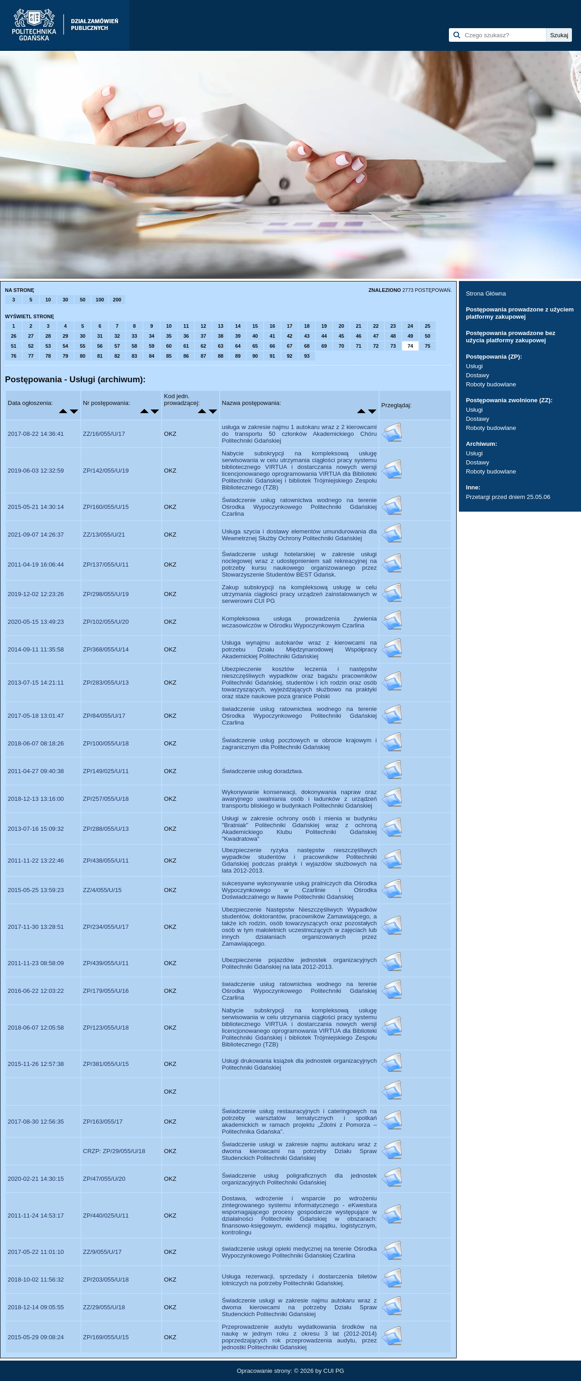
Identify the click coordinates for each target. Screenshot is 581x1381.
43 (307, 336)
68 (307, 346)
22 (376, 326)
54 (65, 346)
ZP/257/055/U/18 (106, 798)
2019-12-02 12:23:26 (36, 594)
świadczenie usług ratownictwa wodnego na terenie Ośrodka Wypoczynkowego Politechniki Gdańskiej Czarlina (299, 715)
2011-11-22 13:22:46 (36, 860)
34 (151, 336)
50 (82, 299)
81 (100, 356)
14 (238, 326)
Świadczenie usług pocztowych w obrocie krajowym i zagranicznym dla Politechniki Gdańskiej (299, 743)
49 (410, 336)
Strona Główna (486, 293)
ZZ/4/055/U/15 (102, 890)
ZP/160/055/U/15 (106, 506)
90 (255, 356)
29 (65, 336)
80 (82, 356)
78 (48, 356)
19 (324, 326)
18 (307, 326)
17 (289, 326)
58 (134, 346)
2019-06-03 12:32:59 (36, 470)
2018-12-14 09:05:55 (36, 1307)
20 (341, 326)
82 (117, 356)
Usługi (474, 366)
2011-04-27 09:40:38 (36, 771)
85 (169, 356)
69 (324, 346)
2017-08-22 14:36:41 (36, 433)
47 (376, 336)
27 (31, 336)
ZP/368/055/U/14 (106, 649)
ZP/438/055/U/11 (106, 860)
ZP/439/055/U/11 (106, 963)
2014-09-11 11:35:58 (36, 649)
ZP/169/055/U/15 (106, 1337)
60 (169, 346)
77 (31, 356)
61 (186, 346)
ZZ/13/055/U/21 (104, 534)
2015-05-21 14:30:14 (36, 506)
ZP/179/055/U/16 (106, 990)
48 (393, 336)
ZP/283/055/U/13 (106, 682)
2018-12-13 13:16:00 (36, 798)
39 (238, 336)
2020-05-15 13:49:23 (36, 621)
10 (48, 299)
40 (255, 336)
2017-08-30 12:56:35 (36, 1121)
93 (307, 356)
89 (238, 356)
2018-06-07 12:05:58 (36, 1027)
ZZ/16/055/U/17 (104, 433)
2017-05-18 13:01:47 (36, 715)
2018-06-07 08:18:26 (36, 743)
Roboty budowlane (491, 384)
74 (410, 346)
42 (289, 336)
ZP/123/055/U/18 (106, 1027)
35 (169, 336)
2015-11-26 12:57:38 (36, 1063)
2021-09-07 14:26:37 (36, 534)
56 (100, 346)
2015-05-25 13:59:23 (36, 890)
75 (427, 346)
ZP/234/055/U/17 (106, 926)
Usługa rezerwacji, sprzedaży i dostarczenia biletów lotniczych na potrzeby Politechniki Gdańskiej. (299, 1280)
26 (13, 336)
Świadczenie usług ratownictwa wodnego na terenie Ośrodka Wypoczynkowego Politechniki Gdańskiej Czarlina (299, 507)
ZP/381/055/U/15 (106, 1063)
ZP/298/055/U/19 (106, 594)
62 (203, 346)
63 (220, 346)
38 (220, 336)
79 (65, 356)
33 (134, 336)
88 (220, 356)
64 (238, 346)
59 (151, 346)
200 (117, 299)
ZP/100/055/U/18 (106, 743)
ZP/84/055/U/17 (104, 715)
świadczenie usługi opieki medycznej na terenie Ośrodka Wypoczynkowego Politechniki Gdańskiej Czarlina (299, 1252)
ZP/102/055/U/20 (106, 621)
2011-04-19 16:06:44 (36, 564)
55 (82, 346)
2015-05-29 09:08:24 (36, 1337)
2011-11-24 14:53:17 (36, 1215)
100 (100, 299)
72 (376, 346)
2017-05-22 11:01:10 (36, 1251)
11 (186, 326)
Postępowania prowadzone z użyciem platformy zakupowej (520, 313)
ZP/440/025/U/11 (106, 1215)
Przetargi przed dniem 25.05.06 (508, 496)
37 (203, 336)
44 (324, 336)
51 (13, 346)
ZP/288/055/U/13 (106, 828)
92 (289, 356)
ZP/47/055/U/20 (104, 1178)
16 (272, 326)
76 (13, 356)
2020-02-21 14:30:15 (36, 1178)
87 (203, 356)
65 (255, 346)
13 (220, 326)
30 (65, 299)
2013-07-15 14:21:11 (36, 682)
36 (186, 336)
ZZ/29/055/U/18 (104, 1307)
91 (272, 356)
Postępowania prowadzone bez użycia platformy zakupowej (510, 337)
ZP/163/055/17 (103, 1121)
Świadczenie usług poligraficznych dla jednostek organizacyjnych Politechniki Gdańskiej (299, 1179)
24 (410, 326)
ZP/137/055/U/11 (106, 564)
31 (100, 336)
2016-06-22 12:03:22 (36, 990)
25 (427, 326)
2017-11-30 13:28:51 (36, 926)
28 (48, 336)
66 (272, 346)
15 (255, 326)
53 (48, 346)
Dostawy (477, 375)
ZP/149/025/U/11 (106, 771)
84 (151, 356)
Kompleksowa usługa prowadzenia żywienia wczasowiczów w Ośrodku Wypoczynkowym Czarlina (299, 622)
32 (117, 336)
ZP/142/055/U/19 (106, 470)
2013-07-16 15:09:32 (36, 828)
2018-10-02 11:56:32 (36, 1279)
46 (358, 336)
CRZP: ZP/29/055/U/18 (114, 1151)
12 (203, 326)
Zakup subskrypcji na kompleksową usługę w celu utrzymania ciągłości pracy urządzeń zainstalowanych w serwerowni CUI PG (299, 594)
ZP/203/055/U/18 (106, 1279)
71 (358, 346)
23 (393, 326)
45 (341, 336)
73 (393, 346)
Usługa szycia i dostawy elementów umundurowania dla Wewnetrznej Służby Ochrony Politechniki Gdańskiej (299, 535)
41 (272, 336)
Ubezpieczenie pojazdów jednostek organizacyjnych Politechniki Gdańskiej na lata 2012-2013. (299, 963)
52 (31, 346)
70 (341, 346)
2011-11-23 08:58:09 (36, 963)
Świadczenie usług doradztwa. (262, 771)
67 (289, 346)
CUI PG (333, 1370)
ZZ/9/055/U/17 (102, 1251)
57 (117, 346)
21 (358, 326)
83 (134, 356)
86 (186, 356)
